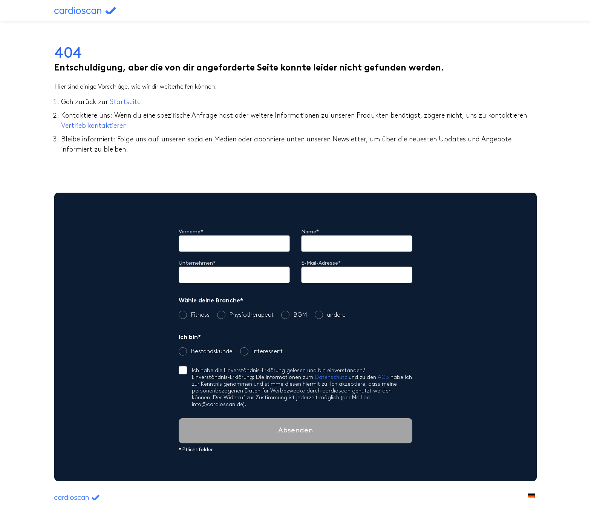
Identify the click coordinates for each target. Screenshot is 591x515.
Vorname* (191, 232)
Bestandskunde (206, 351)
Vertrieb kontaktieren (94, 126)
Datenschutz (331, 377)
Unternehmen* (197, 263)
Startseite (125, 102)
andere (330, 315)
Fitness (194, 315)
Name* (310, 232)
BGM (294, 315)
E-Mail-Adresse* (321, 263)
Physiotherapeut (245, 315)
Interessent (261, 351)
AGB (383, 377)
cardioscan (100, 10)
